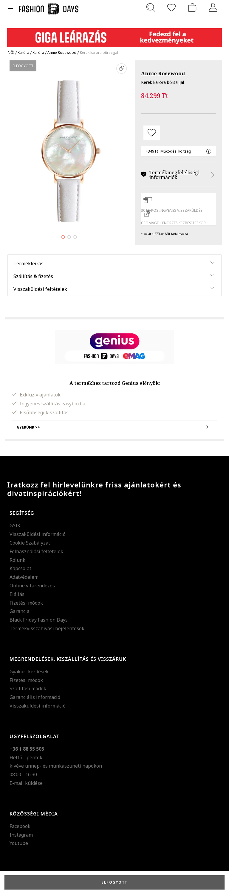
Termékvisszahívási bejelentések (47, 628)
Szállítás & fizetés (33, 276)
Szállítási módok (28, 688)
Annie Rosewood (163, 73)
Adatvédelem (24, 577)
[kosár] (192, 7)
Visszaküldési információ (38, 534)
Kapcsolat (20, 568)
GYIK (15, 525)
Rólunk (17, 560)
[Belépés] (213, 7)
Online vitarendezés (32, 585)
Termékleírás (28, 263)
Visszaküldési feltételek (40, 289)
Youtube (19, 843)
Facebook (20, 826)
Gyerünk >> (114, 427)
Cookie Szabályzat (30, 542)
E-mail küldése (26, 783)
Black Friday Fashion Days (39, 620)
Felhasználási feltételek (36, 551)
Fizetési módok (26, 603)
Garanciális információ (35, 697)
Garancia (20, 611)
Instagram (21, 835)
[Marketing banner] (114, 35)
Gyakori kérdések (29, 671)
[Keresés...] (150, 7)
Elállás (17, 594)
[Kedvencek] (171, 7)
